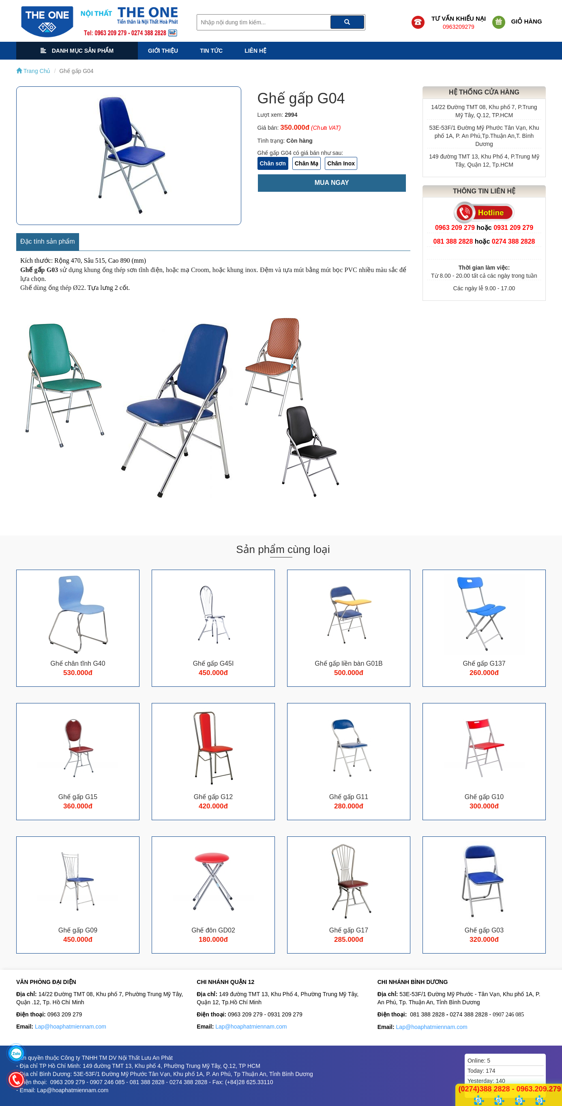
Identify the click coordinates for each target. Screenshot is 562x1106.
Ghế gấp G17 (348, 930)
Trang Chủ (33, 71)
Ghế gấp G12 (213, 796)
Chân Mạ (307, 163)
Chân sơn (273, 163)
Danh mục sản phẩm (77, 50)
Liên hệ (255, 50)
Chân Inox (341, 163)
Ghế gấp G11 (348, 796)
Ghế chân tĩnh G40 (77, 663)
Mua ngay (332, 182)
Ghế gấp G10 (484, 796)
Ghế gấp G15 (77, 796)
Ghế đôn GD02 (213, 930)
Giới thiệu (163, 50)
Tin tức (211, 50)
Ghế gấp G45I (213, 663)
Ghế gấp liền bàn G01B (349, 663)
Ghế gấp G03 (484, 930)
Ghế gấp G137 (484, 663)
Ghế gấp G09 (77, 930)
